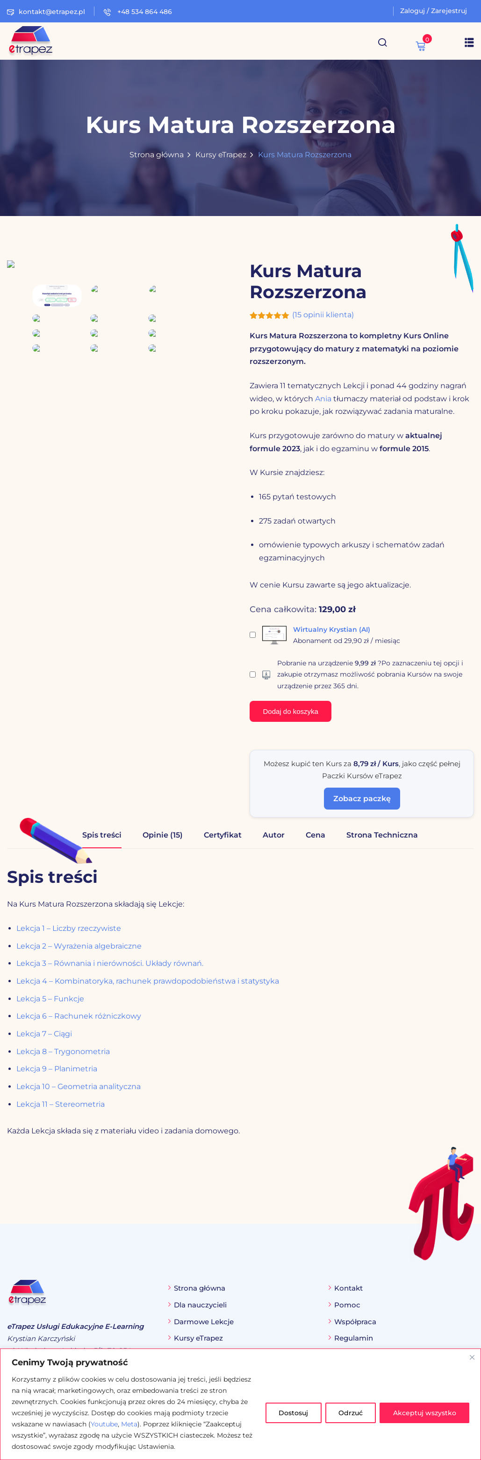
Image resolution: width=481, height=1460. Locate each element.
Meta (129, 1424)
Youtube (104, 1424)
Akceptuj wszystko (424, 1413)
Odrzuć (349, 1413)
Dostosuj (292, 1413)
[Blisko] (472, 1357)
